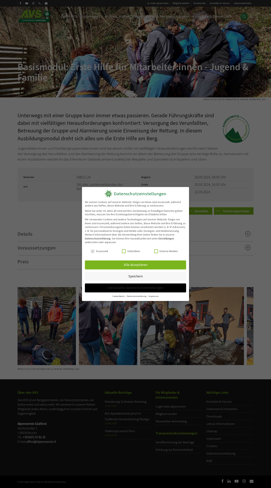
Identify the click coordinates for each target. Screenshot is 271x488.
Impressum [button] (154, 296)
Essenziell (99, 251)
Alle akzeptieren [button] (135, 265)
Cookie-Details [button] (119, 296)
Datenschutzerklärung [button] (137, 296)
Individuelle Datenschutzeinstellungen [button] (135, 288)
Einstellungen (166, 238)
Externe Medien (166, 251)
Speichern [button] (135, 276)
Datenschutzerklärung (98, 238)
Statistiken (131, 251)
